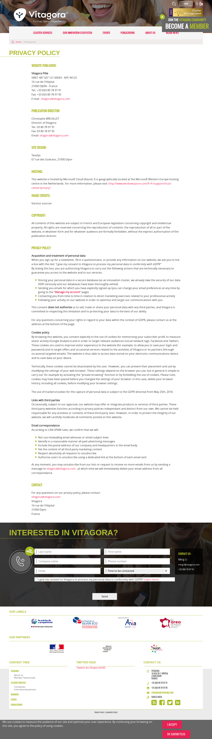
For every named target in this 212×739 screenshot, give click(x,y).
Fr (196, 4)
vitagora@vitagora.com (55, 99)
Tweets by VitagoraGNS (91, 667)
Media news (172, 33)
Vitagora (15, 671)
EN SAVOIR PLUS (176, 734)
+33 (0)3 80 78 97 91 (159, 682)
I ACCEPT (172, 724)
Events (106, 33)
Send (105, 596)
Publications (128, 33)
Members (15, 694)
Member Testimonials (24, 677)
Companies (19, 686)
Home (16, 42)
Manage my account (67, 292)
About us (150, 33)
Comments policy (112, 712)
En (201, 4)
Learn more (151, 579)
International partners (25, 689)
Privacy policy (99, 712)
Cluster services (42, 33)
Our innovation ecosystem (77, 33)
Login (186, 3)
